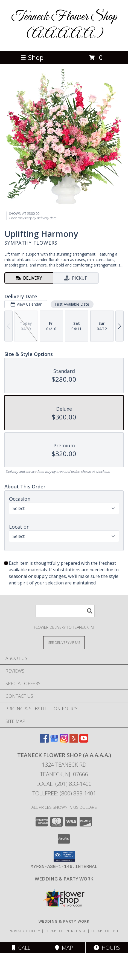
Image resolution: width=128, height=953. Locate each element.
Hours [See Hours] (107, 947)
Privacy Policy (24, 930)
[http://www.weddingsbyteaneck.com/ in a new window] (64, 879)
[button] (64, 856)
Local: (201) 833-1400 (64, 783)
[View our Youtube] (83, 741)
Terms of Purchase (65, 930)
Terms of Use (105, 930)
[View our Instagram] (64, 741)
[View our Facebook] (44, 741)
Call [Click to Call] (21, 947)
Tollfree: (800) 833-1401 (64, 793)
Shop (32, 57)
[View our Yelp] (73, 741)
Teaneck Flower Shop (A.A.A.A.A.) (64, 25)
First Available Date (72, 304)
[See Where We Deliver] (64, 642)
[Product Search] (65, 611)
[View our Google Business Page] (54, 741)
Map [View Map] (64, 947)
